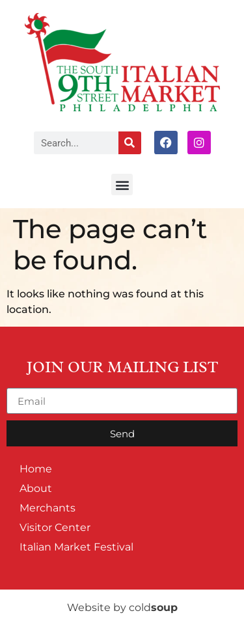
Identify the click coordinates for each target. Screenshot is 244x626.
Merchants (47, 508)
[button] (122, 184)
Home (36, 469)
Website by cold (122, 607)
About (36, 488)
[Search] (129, 142)
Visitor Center (55, 527)
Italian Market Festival (76, 547)
